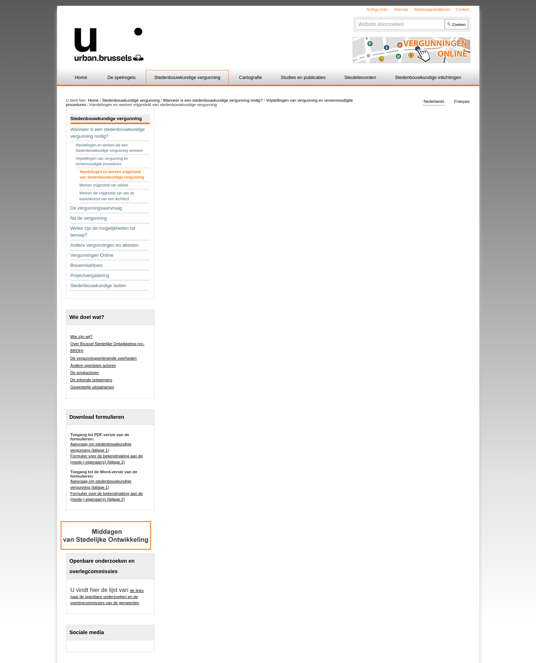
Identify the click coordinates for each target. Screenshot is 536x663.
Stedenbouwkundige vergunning (187, 77)
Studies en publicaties (303, 77)
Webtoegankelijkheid (432, 9)
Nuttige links (377, 9)
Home (81, 77)
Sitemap (401, 9)
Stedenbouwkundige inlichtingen (428, 77)
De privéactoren (84, 372)
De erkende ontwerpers (91, 380)
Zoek (355, 18)
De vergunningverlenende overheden (103, 358)
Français (462, 102)
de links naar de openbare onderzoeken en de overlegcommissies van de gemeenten (107, 596)
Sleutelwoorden (360, 77)
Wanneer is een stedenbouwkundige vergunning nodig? (213, 100)
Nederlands (434, 102)
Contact (462, 9)
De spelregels (121, 77)
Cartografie (250, 77)
